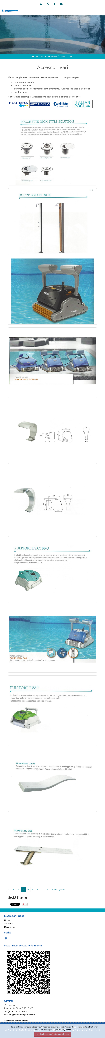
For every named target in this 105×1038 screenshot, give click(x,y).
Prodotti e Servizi (49, 56)
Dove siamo (10, 926)
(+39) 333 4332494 (18, 1011)
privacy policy (65, 1030)
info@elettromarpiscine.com (22, 1014)
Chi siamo (8, 923)
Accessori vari (66, 56)
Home (35, 56)
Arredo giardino (58, 889)
